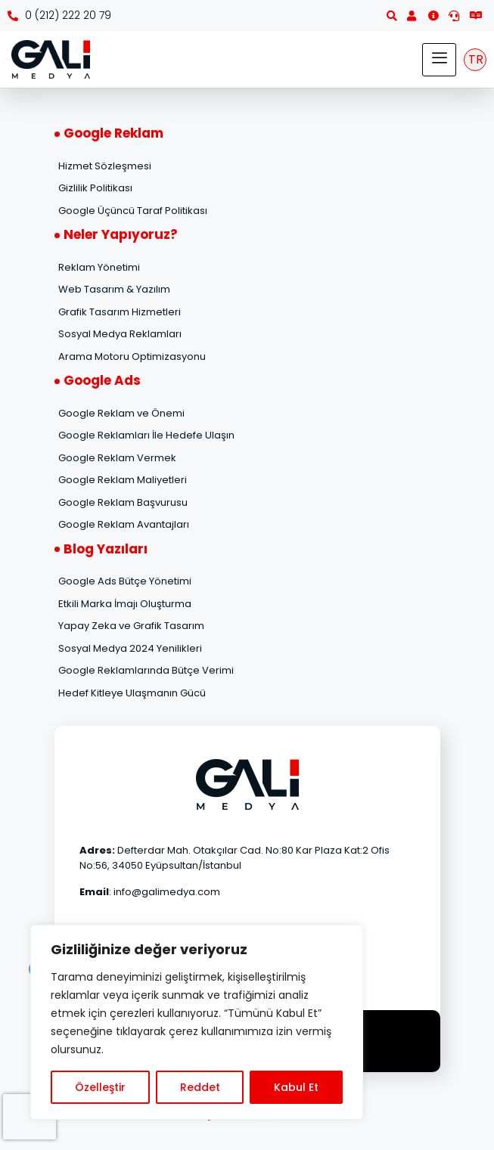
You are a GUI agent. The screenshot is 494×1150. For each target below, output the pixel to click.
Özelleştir (100, 1087)
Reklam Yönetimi (99, 267)
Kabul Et (296, 1087)
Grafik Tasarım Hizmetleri (119, 312)
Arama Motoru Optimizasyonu (132, 356)
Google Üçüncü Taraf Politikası (132, 210)
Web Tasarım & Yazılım (114, 289)
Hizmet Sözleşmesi (104, 166)
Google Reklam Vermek (117, 458)
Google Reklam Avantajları (123, 524)
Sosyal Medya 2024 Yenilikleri (130, 648)
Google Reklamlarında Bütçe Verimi (146, 670)
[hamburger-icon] (439, 59)
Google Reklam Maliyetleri (122, 480)
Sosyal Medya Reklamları (120, 334)
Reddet (200, 1087)
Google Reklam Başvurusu (123, 502)
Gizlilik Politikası (95, 188)
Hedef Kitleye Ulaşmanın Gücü (132, 693)
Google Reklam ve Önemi (121, 413)
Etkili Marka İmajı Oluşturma (124, 604)
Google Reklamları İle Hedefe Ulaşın (146, 435)
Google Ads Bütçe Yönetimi (124, 581)
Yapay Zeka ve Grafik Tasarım (131, 625)
